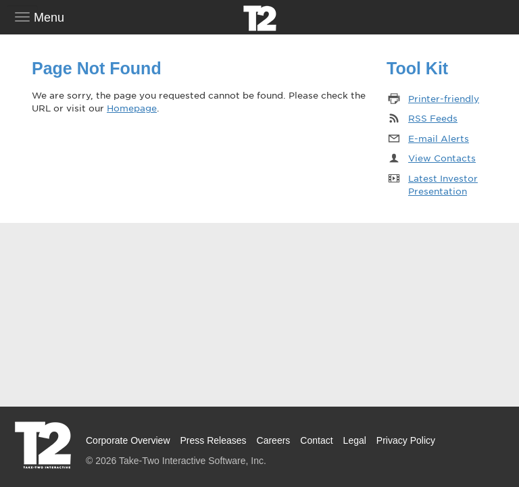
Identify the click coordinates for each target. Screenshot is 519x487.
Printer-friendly (443, 98)
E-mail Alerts (438, 138)
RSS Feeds (433, 118)
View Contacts (442, 157)
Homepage (132, 107)
